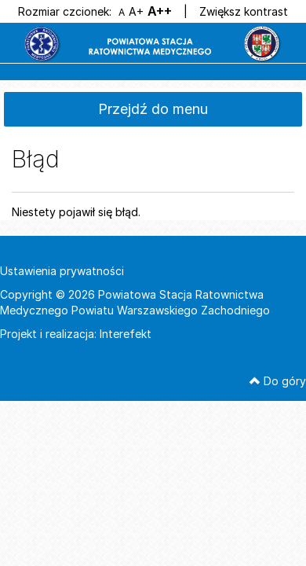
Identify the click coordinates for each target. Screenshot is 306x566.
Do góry (278, 381)
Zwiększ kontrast (243, 11)
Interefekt (125, 333)
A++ (160, 11)
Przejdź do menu (153, 109)
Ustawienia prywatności (62, 270)
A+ (136, 11)
